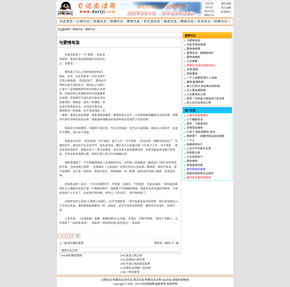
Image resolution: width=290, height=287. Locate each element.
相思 (120, 201)
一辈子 (98, 149)
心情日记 (83, 21)
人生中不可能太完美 (199, 148)
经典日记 (221, 21)
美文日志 (209, 11)
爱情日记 (90, 29)
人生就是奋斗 (195, 156)
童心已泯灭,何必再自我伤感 (203, 86)
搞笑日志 (170, 21)
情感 (73, 80)
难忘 (128, 184)
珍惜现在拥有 (195, 127)
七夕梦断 (192, 61)
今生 (83, 145)
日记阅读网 (63, 29)
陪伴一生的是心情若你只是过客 (205, 98)
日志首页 (66, 21)
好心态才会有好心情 (199, 102)
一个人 (191, 140)
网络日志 (187, 21)
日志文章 (72, 250)
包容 (116, 119)
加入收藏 (226, 7)
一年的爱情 (132, 272)
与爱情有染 (193, 40)
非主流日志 (152, 21)
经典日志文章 (153, 279)
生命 (78, 115)
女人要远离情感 (196, 90)
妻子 (118, 188)
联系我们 (226, 11)
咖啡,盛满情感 (195, 81)
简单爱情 (192, 73)
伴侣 (102, 97)
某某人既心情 (134, 255)
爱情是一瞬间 (162, 242)
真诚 (97, 119)
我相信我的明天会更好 (200, 173)
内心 (75, 93)
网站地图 (226, 3)
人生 (99, 89)
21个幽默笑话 (195, 119)
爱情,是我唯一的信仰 (138, 267)
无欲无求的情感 (196, 44)
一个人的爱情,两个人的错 (202, 77)
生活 (159, 115)
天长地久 (159, 205)
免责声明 (172, 283)
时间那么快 (193, 152)
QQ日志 (209, 3)
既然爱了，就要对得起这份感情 (205, 135)
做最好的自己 (195, 144)
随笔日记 (209, 15)
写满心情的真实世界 (138, 263)
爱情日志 (133, 21)
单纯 (94, 110)
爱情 (86, 59)
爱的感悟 (192, 160)
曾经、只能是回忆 (197, 123)
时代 (64, 84)
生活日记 (204, 21)
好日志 (209, 7)
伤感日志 (100, 21)
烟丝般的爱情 (75, 242)
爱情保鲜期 (193, 48)
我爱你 (96, 205)
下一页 (75, 235)
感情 (97, 102)
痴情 (97, 188)
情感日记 (116, 21)
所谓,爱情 (192, 69)
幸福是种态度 (195, 165)
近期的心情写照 (135, 259)
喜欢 (70, 128)
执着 (132, 171)
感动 (159, 218)
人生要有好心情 (196, 94)
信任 (124, 119)
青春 (99, 115)
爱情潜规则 (193, 56)
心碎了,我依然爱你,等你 (201, 131)
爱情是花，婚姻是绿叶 (200, 52)
